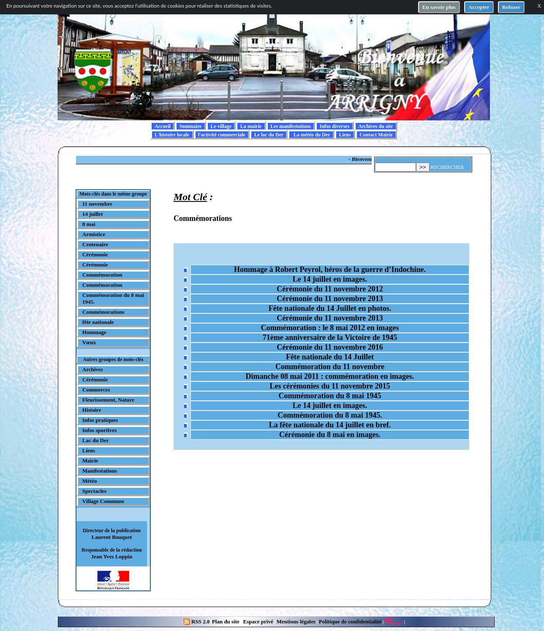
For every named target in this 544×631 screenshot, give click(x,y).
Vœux (89, 342)
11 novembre (97, 204)
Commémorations (103, 312)
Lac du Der (95, 440)
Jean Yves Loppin (112, 556)
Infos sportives (99, 430)
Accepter (479, 7)
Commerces (96, 389)
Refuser (511, 7)
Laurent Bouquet (112, 537)
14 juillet (92, 214)
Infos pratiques (100, 420)
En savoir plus (439, 7)
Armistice (93, 234)
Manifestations (99, 471)
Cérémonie (95, 254)
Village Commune (103, 501)
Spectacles (94, 491)
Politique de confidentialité (349, 621)
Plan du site (226, 621)
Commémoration (102, 275)
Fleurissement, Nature (108, 400)
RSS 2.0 (197, 621)
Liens (88, 450)
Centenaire (95, 244)
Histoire (91, 410)
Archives (92, 369)
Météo (89, 481)
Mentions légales (296, 621)
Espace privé (257, 621)
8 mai (88, 224)
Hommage (94, 332)
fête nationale (98, 322)
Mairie (90, 460)
